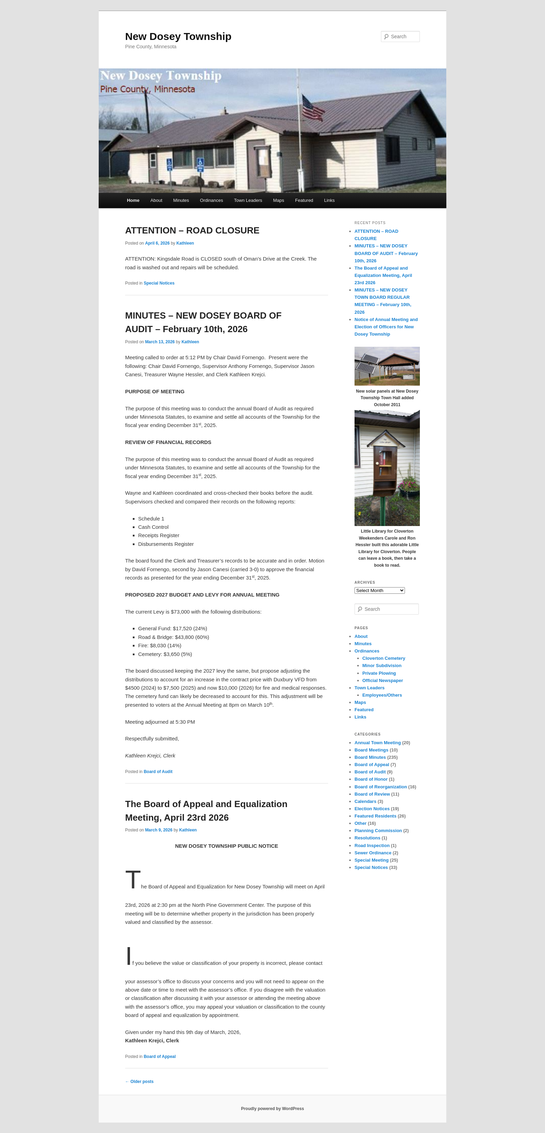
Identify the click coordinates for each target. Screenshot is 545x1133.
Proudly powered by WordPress (272, 1108)
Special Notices (159, 283)
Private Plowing (379, 673)
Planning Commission (378, 830)
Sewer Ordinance (373, 852)
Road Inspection (372, 845)
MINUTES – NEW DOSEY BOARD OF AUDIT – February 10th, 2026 (386, 253)
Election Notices (372, 808)
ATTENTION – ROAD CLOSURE (192, 230)
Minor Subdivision (382, 665)
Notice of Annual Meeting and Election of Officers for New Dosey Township (386, 327)
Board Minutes (370, 757)
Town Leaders (248, 200)
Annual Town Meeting (378, 742)
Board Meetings (372, 750)
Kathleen (185, 243)
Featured (304, 200)
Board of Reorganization (381, 786)
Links (329, 200)
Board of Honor (371, 779)
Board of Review (372, 794)
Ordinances (211, 200)
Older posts (139, 1081)
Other (361, 823)
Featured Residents (376, 816)
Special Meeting (372, 860)
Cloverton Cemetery (384, 658)
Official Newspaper (383, 680)
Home (133, 200)
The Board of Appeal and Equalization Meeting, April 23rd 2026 (383, 275)
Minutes (181, 200)
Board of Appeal (160, 1056)
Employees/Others (382, 695)
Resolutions (367, 837)
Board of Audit (158, 771)
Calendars (365, 801)
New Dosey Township (178, 36)
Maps (278, 200)
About (156, 200)
